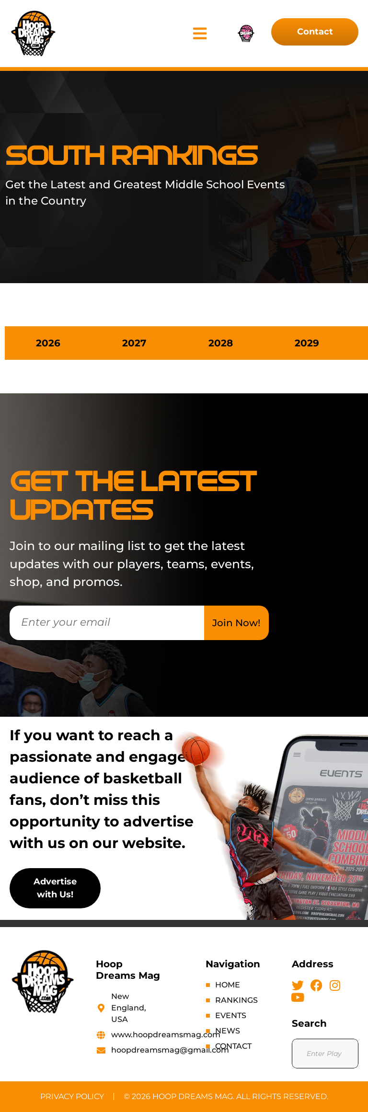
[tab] (48, 343)
